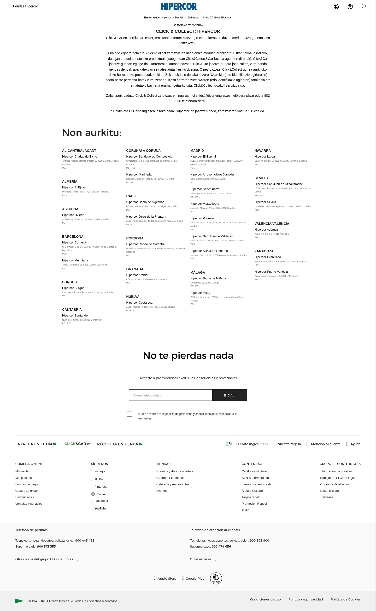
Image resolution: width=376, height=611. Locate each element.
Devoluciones (24, 497)
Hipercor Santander (92, 319)
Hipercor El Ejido (92, 191)
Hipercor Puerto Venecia (284, 275)
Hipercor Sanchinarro (220, 193)
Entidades (326, 497)
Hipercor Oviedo (92, 219)
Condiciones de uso (265, 599)
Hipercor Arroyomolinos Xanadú (220, 178)
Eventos (161, 490)
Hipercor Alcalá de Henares (220, 254)
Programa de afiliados (334, 484)
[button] (8, 6)
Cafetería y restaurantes (172, 484)
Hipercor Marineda (156, 178)
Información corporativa (336, 471)
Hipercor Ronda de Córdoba (156, 249)
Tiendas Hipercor (25, 6)
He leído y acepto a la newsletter (186, 416)
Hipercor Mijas (220, 298)
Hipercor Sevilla (284, 206)
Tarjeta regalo (251, 497)
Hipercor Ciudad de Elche (92, 162)
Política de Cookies (346, 599)
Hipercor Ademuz (284, 233)
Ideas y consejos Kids (256, 484)
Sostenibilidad (329, 490)
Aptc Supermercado (255, 478)
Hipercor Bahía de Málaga (220, 282)
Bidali (230, 395)
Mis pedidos (23, 478)
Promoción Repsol (254, 503)
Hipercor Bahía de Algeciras (156, 206)
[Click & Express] (37, 444)
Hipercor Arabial (156, 279)
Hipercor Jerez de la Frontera (156, 220)
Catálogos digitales (255, 471)
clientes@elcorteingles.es (211, 95)
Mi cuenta (22, 471)
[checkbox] (130, 414)
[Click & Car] (78, 444)
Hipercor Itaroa (284, 160)
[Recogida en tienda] (120, 444)
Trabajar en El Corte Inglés (338, 478)
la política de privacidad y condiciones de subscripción (196, 414)
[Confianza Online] (216, 578)
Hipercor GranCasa (284, 261)
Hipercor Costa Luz (156, 306)
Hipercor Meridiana (92, 264)
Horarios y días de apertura (175, 471)
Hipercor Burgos (92, 292)
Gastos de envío (26, 490)
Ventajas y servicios (28, 503)
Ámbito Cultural (252, 490)
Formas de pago (26, 484)
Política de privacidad (305, 599)
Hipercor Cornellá (92, 248)
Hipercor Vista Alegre (220, 207)
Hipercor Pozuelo (220, 223)
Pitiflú (245, 510)
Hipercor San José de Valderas (220, 240)
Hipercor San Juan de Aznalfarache (284, 189)
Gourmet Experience (170, 478)
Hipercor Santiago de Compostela (156, 162)
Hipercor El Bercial (220, 162)
